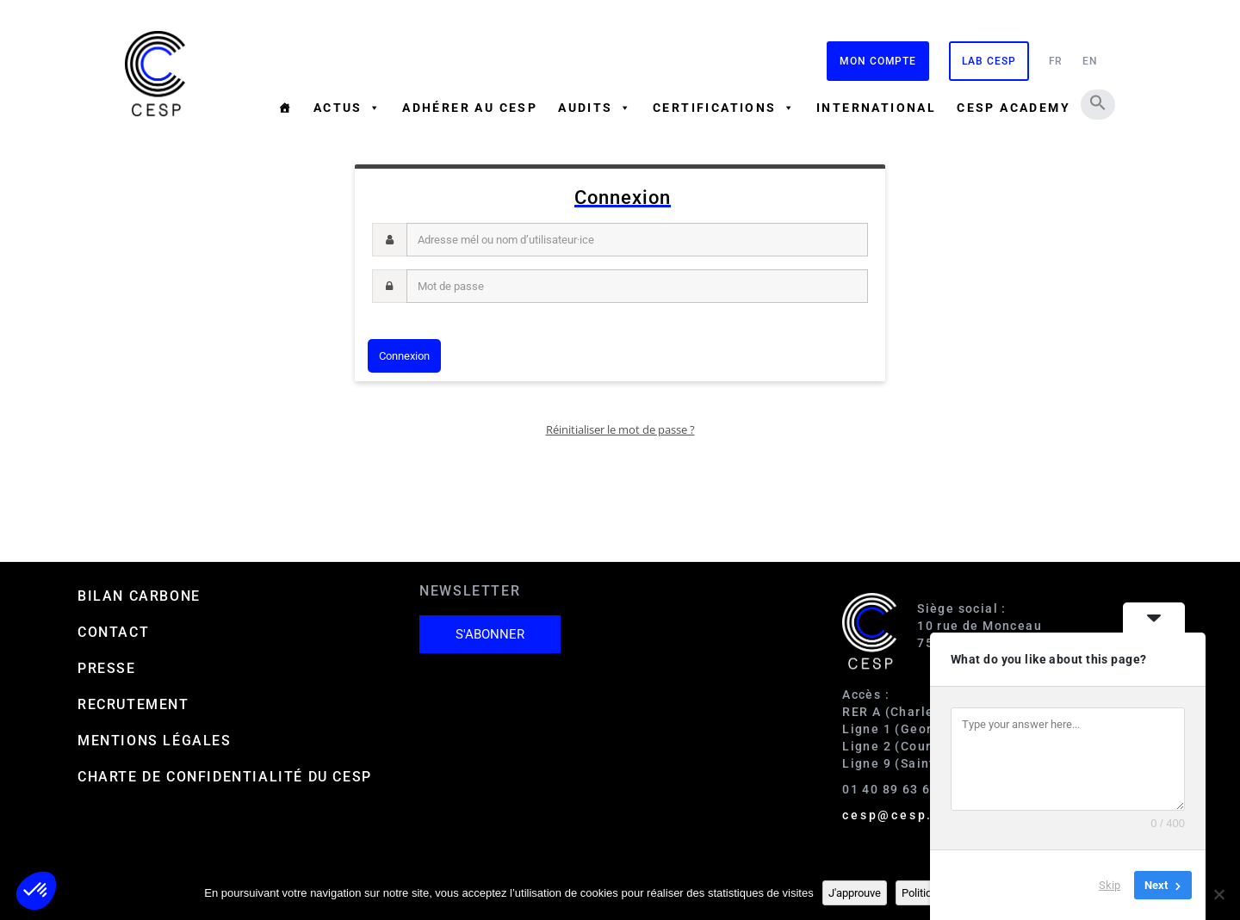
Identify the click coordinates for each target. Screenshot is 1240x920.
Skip (1109, 885)
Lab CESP (988, 61)
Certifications (724, 107)
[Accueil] (285, 107)
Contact (113, 632)
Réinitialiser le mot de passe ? (620, 429)
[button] (1098, 102)
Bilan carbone (139, 596)
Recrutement (133, 704)
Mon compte (878, 61)
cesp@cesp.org (900, 815)
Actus (347, 107)
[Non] (1218, 894)
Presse (107, 668)
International (876, 107)
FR (1056, 61)
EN (1090, 61)
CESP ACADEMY (1013, 107)
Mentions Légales (155, 740)
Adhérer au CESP (469, 107)
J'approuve (854, 892)
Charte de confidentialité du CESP (225, 777)
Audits (595, 107)
